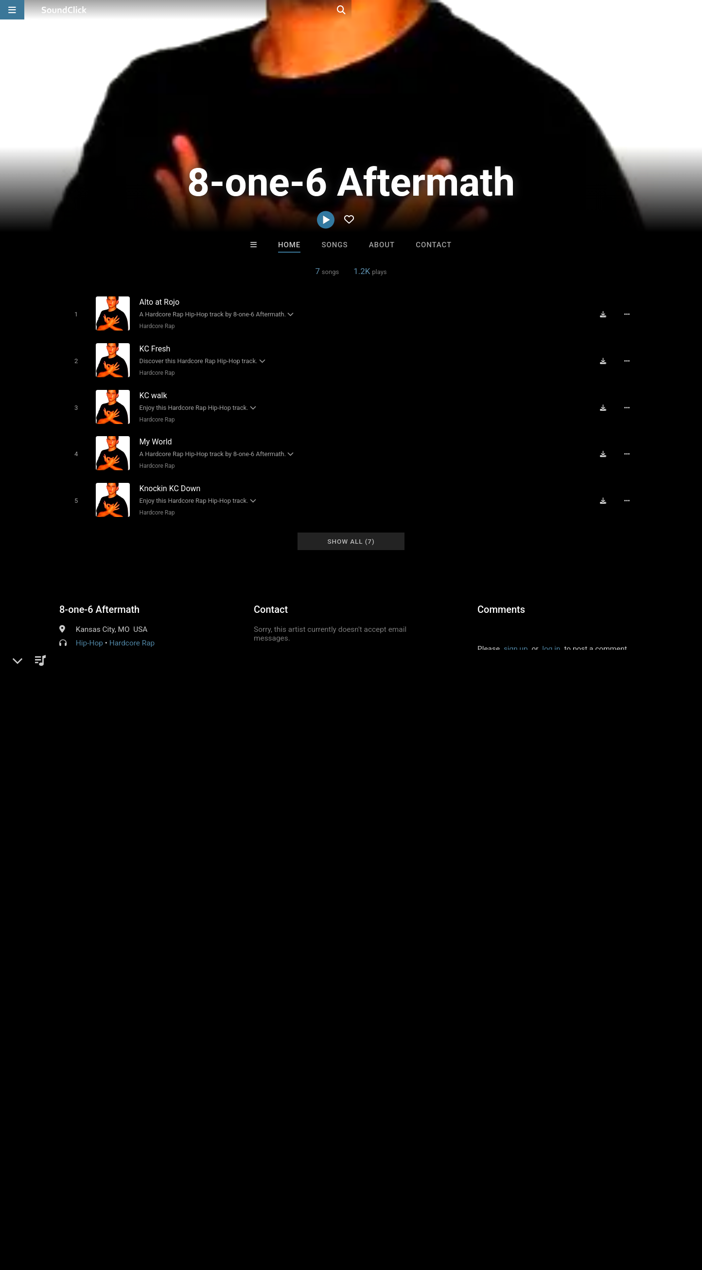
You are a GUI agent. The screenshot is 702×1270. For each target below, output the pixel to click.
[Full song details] (630, 314)
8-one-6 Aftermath (99, 599)
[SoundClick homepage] (64, 9)
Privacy (232, 1212)
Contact (434, 244)
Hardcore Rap (155, 326)
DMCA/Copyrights (181, 1212)
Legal (262, 1212)
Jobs (133, 1212)
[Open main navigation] (12, 9)
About (382, 244)
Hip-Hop (89, 632)
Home (289, 244)
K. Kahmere (230, 1062)
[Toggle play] (73, 314)
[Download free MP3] (607, 314)
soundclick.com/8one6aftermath (128, 655)
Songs (335, 244)
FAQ (41, 1212)
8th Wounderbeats (310, 1062)
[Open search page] (692, 9)
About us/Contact (86, 1212)
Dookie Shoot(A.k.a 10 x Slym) (404, 1062)
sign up (516, 638)
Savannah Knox (471, 1062)
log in (551, 638)
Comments (501, 599)
